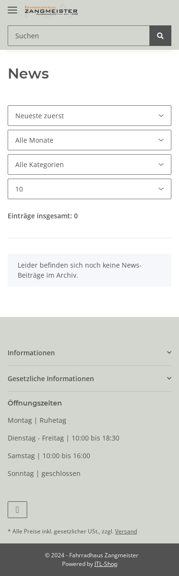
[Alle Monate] (89, 140)
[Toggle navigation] (12, 6)
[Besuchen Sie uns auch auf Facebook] (17, 509)
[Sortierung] (89, 115)
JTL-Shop (106, 564)
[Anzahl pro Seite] (89, 189)
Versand (126, 531)
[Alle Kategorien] (89, 164)
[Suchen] (79, 35)
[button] (89, 353)
